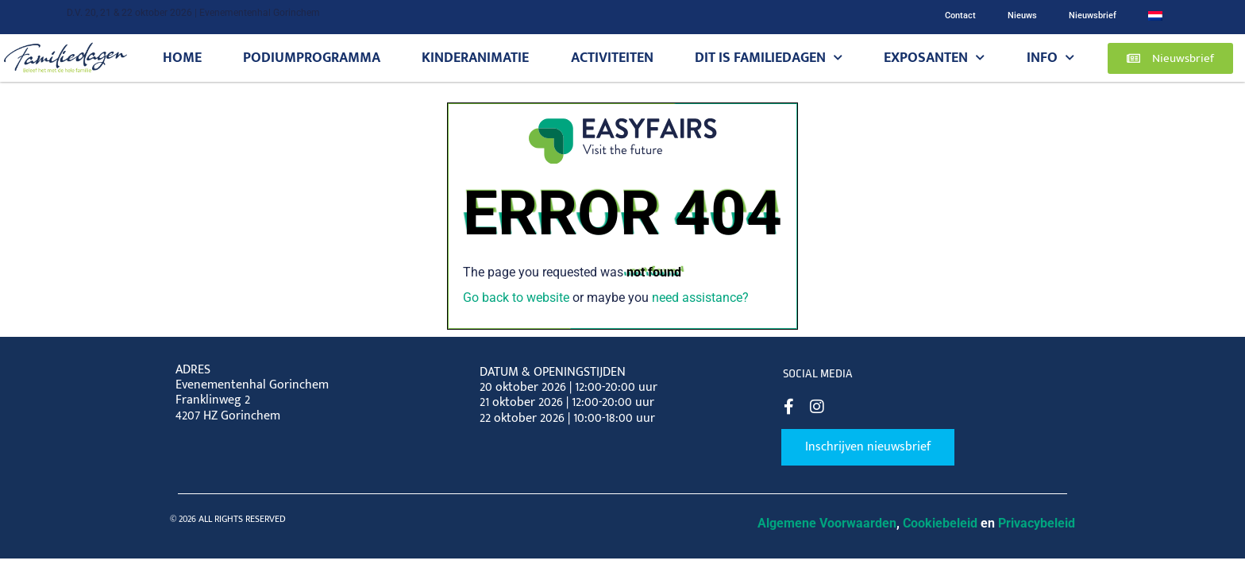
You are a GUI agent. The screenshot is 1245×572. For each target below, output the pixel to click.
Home (182, 57)
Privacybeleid (1036, 523)
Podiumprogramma (311, 57)
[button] (1170, 58)
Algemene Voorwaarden (826, 523)
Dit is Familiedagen (768, 58)
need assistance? (700, 297)
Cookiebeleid (940, 523)
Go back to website (516, 297)
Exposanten (934, 58)
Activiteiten (612, 57)
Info (1050, 58)
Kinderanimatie (475, 57)
